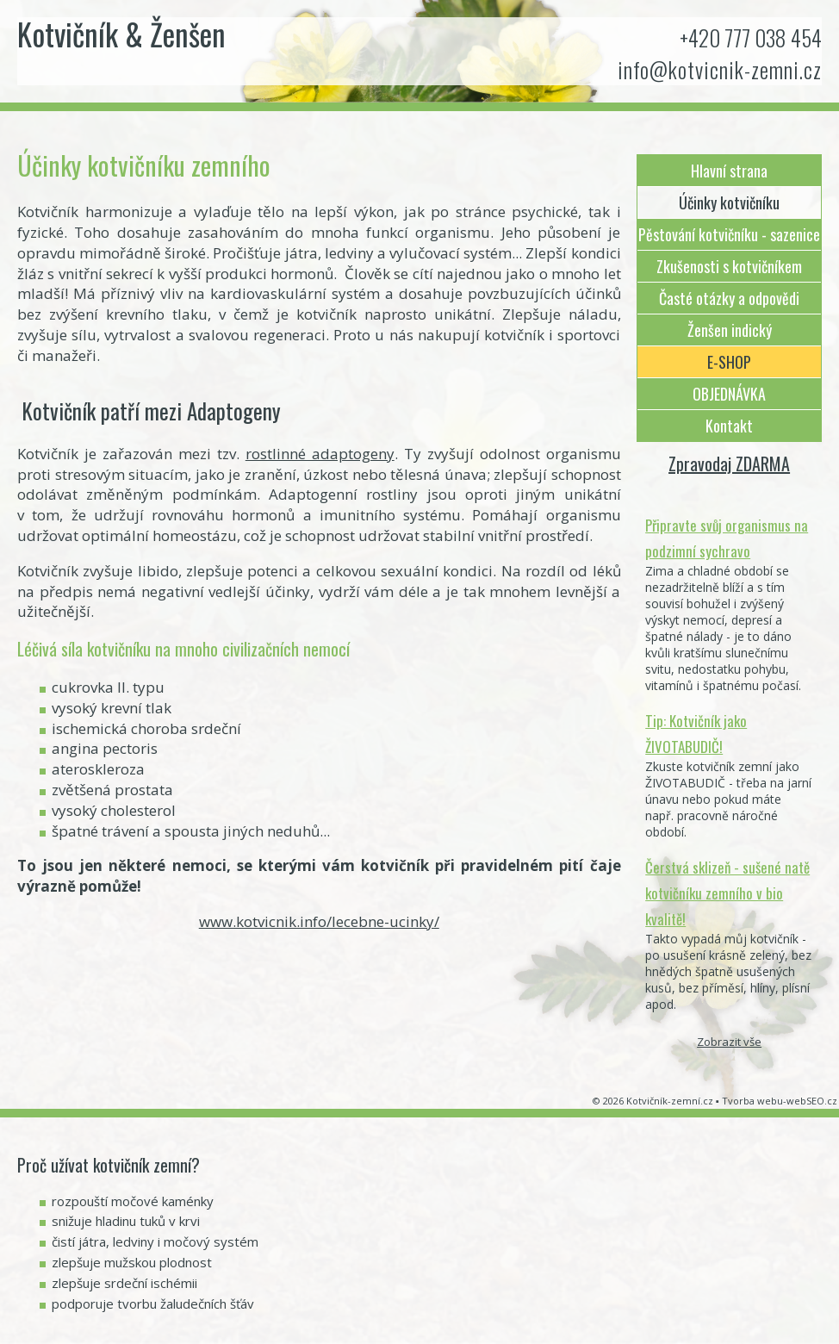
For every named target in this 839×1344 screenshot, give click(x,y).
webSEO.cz (811, 1100)
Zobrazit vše (729, 1041)
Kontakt (729, 425)
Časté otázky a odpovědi (729, 298)
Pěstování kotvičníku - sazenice (729, 234)
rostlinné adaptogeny (320, 454)
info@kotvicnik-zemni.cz (720, 69)
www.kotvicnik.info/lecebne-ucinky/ (319, 921)
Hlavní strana (729, 170)
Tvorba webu (752, 1100)
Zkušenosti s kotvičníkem (729, 266)
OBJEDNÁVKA (729, 394)
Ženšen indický (729, 330)
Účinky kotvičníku (729, 202)
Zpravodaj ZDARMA (729, 463)
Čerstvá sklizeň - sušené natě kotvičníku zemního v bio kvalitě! (727, 893)
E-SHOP (729, 362)
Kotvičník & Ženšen (121, 34)
